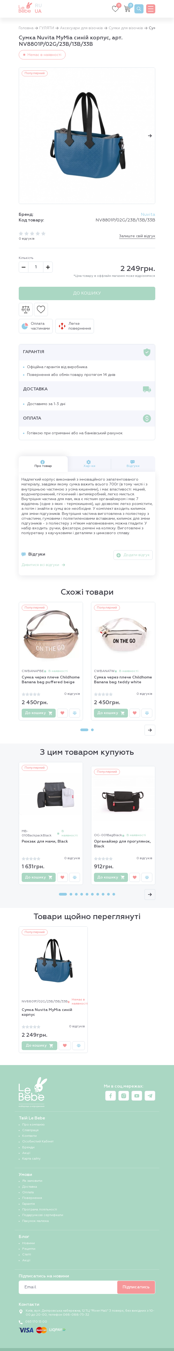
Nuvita (148, 215)
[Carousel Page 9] (108, 894)
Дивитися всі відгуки (43, 565)
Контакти (29, 1136)
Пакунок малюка (35, 1221)
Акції (26, 1153)
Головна (26, 28)
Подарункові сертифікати (42, 1215)
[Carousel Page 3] (76, 894)
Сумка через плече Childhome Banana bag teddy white (123, 679)
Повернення (32, 1198)
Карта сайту (31, 1158)
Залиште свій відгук (137, 236)
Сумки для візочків (126, 28)
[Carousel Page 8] (103, 894)
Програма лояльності (39, 1209)
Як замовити (32, 1181)
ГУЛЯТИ (46, 28)
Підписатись (136, 1287)
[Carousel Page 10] (113, 894)
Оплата (28, 1192)
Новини (28, 1243)
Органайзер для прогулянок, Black (122, 844)
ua (38, 11)
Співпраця (30, 1130)
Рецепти (28, 1249)
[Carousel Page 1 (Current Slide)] (84, 730)
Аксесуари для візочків (81, 28)
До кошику (87, 293)
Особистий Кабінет (38, 1141)
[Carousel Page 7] (97, 894)
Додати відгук (133, 555)
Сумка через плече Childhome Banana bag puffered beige (51, 679)
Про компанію (33, 1124)
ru (38, 5)
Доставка (29, 1186)
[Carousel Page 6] (92, 894)
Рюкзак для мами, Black (45, 841)
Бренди (28, 1147)
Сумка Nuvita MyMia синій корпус (47, 1012)
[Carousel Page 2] (92, 730)
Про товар (43, 464)
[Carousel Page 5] (87, 894)
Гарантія (28, 1204)
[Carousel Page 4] (81, 894)
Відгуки (133, 464)
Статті (26, 1254)
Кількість (26, 258)
